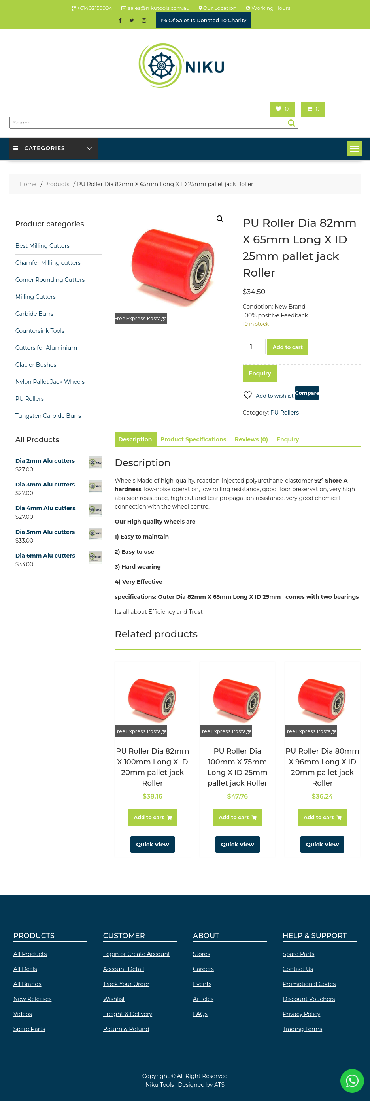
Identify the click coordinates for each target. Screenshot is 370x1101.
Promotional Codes (309, 984)
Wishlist (114, 999)
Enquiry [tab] (288, 439)
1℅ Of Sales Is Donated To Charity (203, 20)
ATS (219, 1084)
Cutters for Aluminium (46, 347)
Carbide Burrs (34, 313)
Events (202, 984)
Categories (39, 148)
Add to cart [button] (149, 817)
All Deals (25, 969)
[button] (354, 148)
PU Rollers (284, 412)
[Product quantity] (254, 346)
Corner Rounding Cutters (50, 279)
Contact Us (298, 969)
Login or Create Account (136, 954)
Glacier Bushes (36, 364)
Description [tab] (135, 439)
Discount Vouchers (309, 999)
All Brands (27, 984)
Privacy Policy (301, 1014)
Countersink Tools (39, 330)
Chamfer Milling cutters (48, 262)
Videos (22, 1014)
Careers (203, 969)
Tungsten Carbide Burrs (48, 415)
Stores (201, 954)
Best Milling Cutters (42, 245)
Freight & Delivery (127, 1014)
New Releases (32, 999)
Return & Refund (126, 1029)
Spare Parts (29, 1029)
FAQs (200, 1014)
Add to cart (288, 347)
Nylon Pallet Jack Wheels (50, 381)
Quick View (152, 844)
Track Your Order (126, 984)
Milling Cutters (35, 296)
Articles (203, 999)
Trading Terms (302, 1029)
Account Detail (123, 969)
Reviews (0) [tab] (251, 439)
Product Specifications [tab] (193, 439)
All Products (30, 954)
